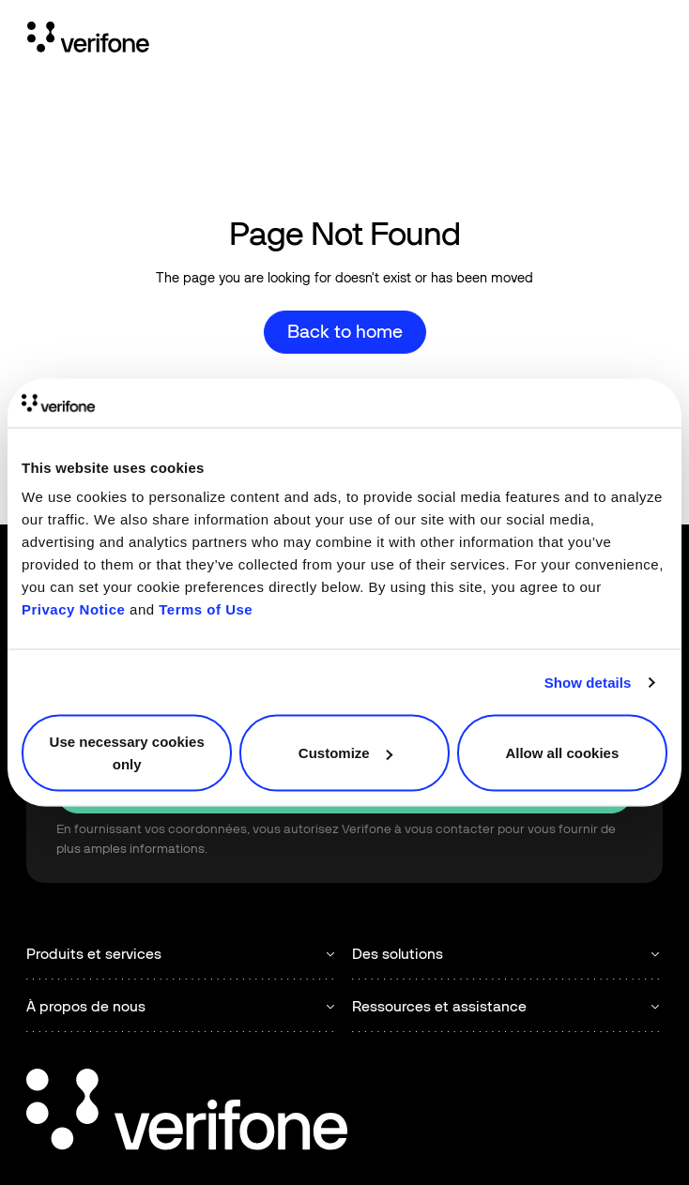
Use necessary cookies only (127, 753)
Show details (588, 682)
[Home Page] (88, 40)
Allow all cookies (562, 753)
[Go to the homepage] (186, 1112)
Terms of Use (206, 609)
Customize (345, 753)
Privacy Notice (73, 609)
